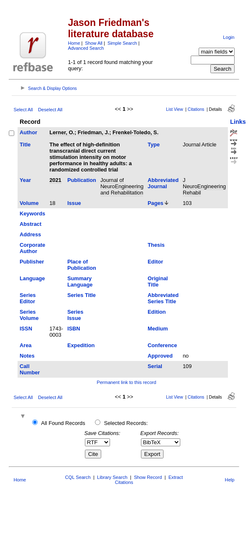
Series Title (81, 295)
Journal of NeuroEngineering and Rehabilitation (121, 186)
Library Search (112, 477)
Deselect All (50, 109)
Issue (74, 203)
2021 (55, 180)
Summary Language (79, 281)
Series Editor (28, 298)
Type (154, 144)
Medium (158, 328)
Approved (160, 356)
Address (30, 234)
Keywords (32, 213)
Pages (156, 203)
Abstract (30, 224)
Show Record (148, 477)
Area (25, 345)
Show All (93, 43)
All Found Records (63, 423)
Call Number (30, 369)
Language (32, 278)
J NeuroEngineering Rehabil (204, 186)
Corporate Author (32, 248)
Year (25, 180)
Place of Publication (81, 264)
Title (25, 144)
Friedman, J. (93, 132)
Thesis (156, 245)
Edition (157, 312)
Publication (81, 180)
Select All (23, 109)
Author (28, 132)
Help (230, 479)
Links (238, 121)
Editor (155, 261)
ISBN (73, 328)
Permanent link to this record (126, 382)
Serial (155, 366)
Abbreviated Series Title (163, 298)
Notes (27, 356)
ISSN (26, 328)
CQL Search (78, 477)
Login (228, 37)
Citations (196, 109)
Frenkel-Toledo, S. (135, 132)
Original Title (158, 281)
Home (74, 43)
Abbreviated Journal (163, 183)
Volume (29, 203)
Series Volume (29, 315)
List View (174, 109)
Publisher (32, 261)
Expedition (81, 345)
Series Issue (75, 315)
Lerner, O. (61, 132)
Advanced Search (86, 48)
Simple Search (122, 43)
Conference (162, 345)
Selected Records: (126, 423)
